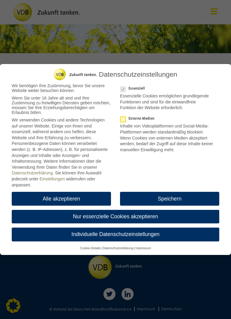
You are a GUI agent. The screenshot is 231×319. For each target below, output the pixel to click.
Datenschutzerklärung (32, 170)
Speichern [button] (170, 196)
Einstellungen (52, 176)
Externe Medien (139, 116)
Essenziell (134, 86)
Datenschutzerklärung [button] (118, 245)
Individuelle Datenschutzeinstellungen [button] (116, 232)
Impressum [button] (143, 245)
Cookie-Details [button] (90, 245)
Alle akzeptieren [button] (61, 196)
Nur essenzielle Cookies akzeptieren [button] (115, 214)
